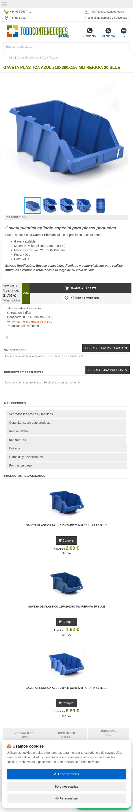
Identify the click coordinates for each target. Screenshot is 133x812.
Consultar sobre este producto (30, 422)
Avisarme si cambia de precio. (30, 321)
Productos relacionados (23, 326)
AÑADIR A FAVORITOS (81, 297)
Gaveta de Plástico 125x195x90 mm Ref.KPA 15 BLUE (66, 606)
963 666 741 (17, 440)
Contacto (89, 32)
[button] (124, 77)
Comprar (66, 540)
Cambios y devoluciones (26, 457)
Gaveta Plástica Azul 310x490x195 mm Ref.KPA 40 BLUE (66, 688)
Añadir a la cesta (81, 288)
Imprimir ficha (18, 431)
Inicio (10, 57)
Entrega (14, 448)
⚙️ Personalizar (66, 798)
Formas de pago (20, 465)
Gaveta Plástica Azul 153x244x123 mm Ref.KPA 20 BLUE (66, 525)
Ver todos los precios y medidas (31, 414)
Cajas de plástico (28, 57)
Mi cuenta (108, 32)
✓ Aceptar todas (66, 774)
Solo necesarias (66, 786)
